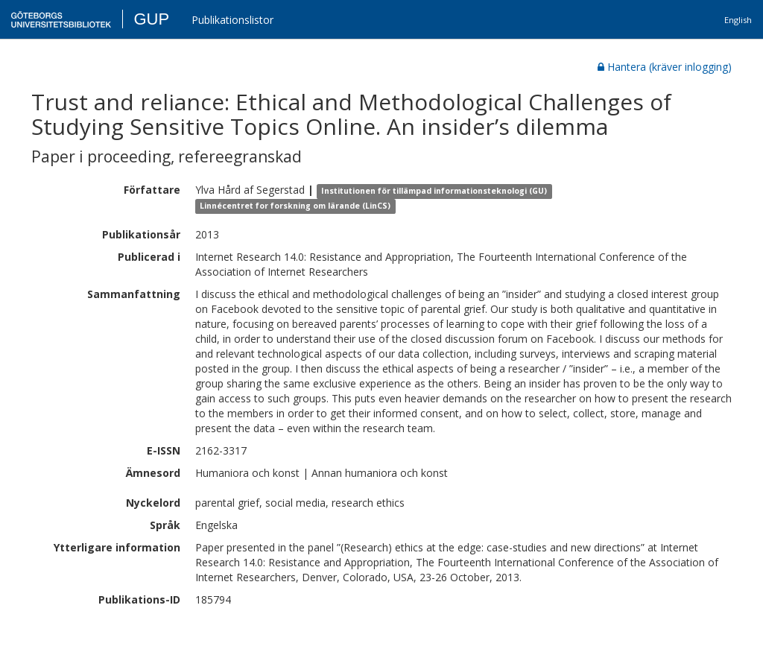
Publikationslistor (232, 20)
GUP (151, 19)
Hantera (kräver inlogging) (665, 67)
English (738, 19)
